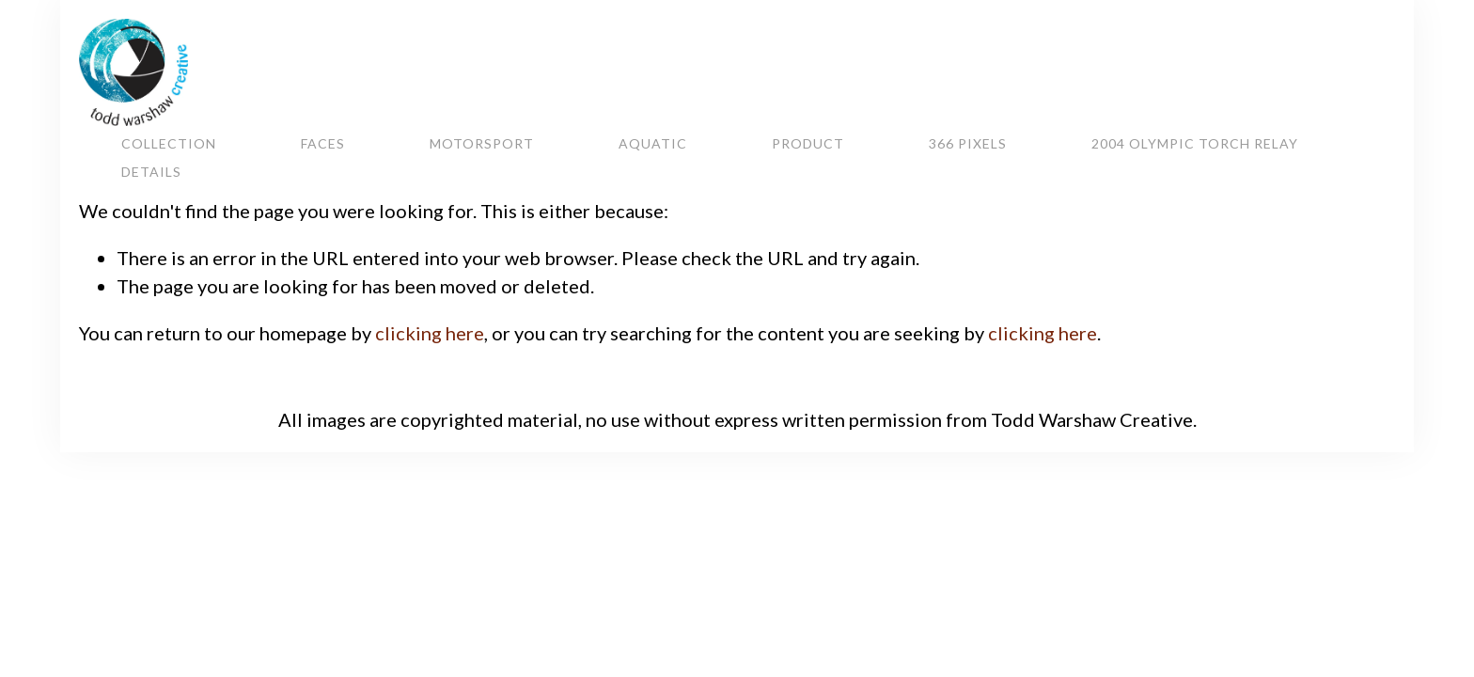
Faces (323, 142)
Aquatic (653, 142)
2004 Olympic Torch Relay (1194, 142)
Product (808, 142)
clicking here (429, 333)
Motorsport (482, 142)
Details (151, 171)
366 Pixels (968, 142)
